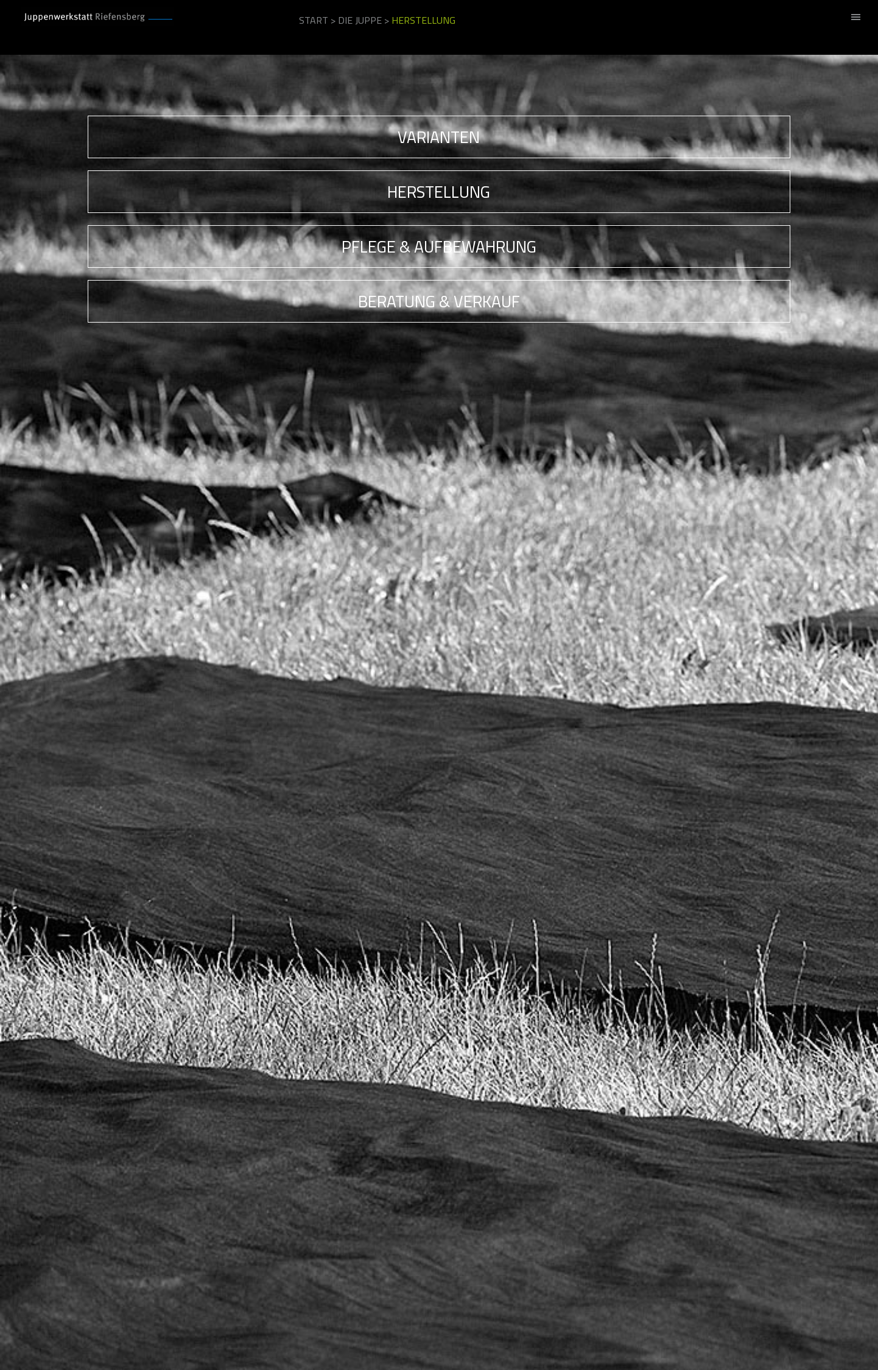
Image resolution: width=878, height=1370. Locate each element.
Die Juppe (360, 20)
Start (313, 20)
